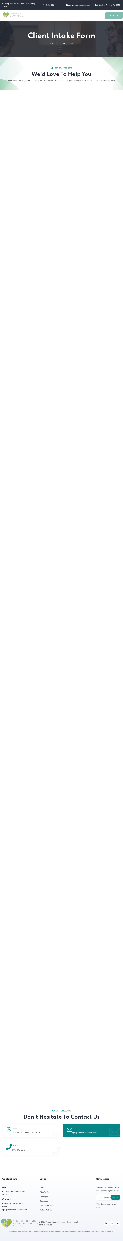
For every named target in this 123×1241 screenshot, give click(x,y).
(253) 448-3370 (51, 5)
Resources (44, 1201)
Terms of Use (103, 1231)
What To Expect (46, 1192)
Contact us (114, 16)
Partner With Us (46, 1210)
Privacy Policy (110, 1231)
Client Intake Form (47, 1205)
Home (52, 44)
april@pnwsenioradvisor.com (77, 5)
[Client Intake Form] (61, 590)
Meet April (44, 1196)
